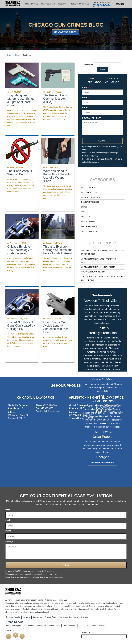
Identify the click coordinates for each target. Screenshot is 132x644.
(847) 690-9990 (111, 405)
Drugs (84, 207)
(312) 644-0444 (102, 5)
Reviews (26, 617)
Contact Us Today (65, 32)
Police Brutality (89, 226)
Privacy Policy (51, 617)
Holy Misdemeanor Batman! (93, 272)
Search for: (89, 65)
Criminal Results (13, 617)
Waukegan (41, 626)
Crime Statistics (89, 187)
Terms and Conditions (68, 617)
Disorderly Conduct (91, 197)
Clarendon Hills (69, 626)
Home (26, 4)
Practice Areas (48, 4)
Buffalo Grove (54, 626)
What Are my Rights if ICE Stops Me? (98, 267)
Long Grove (91, 626)
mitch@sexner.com (51, 411)
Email (85, 98)
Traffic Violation (89, 231)
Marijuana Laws (88, 222)
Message (9, 541)
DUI (82, 212)
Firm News (86, 217)
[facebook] (8, 636)
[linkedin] (22, 636)
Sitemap (84, 617)
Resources (63, 4)
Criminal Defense (89, 192)
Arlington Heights (13, 626)
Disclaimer (37, 617)
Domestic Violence (90, 202)
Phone (85, 108)
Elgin (81, 626)
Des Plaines (28, 626)
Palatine (101, 626)
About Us (35, 4)
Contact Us (84, 4)
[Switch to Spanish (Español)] (120, 4)
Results (74, 4)
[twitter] (15, 635)
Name (85, 88)
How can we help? (92, 118)
